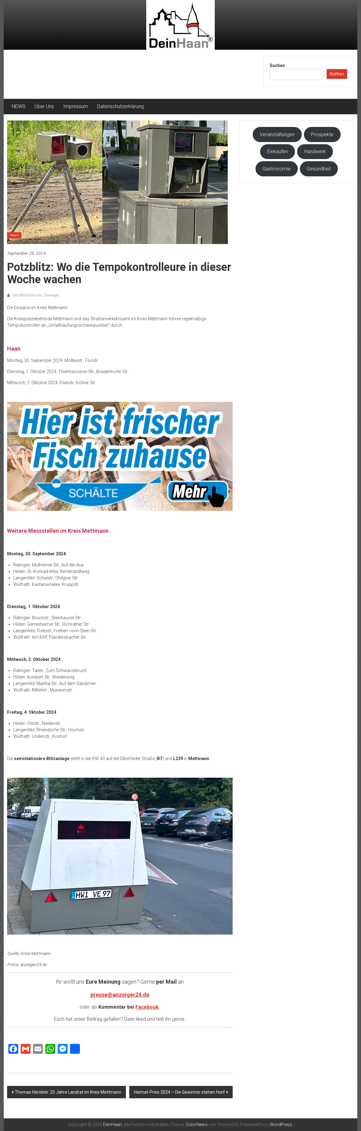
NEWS (18, 106)
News (14, 235)
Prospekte (322, 134)
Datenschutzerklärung (120, 106)
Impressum (75, 106)
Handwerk (315, 151)
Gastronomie (277, 169)
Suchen (277, 65)
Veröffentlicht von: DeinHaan (35, 295)
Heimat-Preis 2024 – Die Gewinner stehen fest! (179, 1092)
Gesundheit (319, 169)
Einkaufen (277, 151)
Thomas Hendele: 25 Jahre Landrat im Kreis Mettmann (68, 1092)
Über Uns (44, 106)
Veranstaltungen (277, 134)
